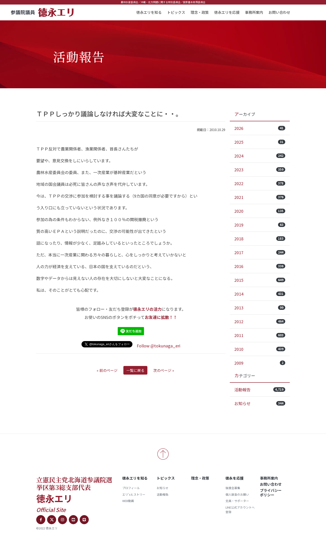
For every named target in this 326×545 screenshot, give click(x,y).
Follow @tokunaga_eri (158, 346)
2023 (259, 169)
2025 (259, 142)
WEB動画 (128, 501)
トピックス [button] (176, 12)
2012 (259, 321)
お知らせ (259, 403)
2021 (259, 197)
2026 (259, 128)
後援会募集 (232, 488)
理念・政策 (200, 12)
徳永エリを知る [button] (149, 12)
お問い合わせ (279, 12)
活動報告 (259, 389)
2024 (259, 156)
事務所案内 (254, 12)
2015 (259, 280)
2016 (259, 266)
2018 (259, 238)
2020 (259, 211)
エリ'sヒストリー (133, 494)
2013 (259, 308)
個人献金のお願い (237, 494)
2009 (259, 363)
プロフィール (131, 488)
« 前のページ (107, 370)
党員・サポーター (237, 501)
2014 (259, 294)
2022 (259, 183)
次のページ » (163, 370)
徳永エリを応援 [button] (227, 12)
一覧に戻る (135, 370)
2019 (259, 225)
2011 (259, 335)
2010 (259, 349)
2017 (259, 252)
